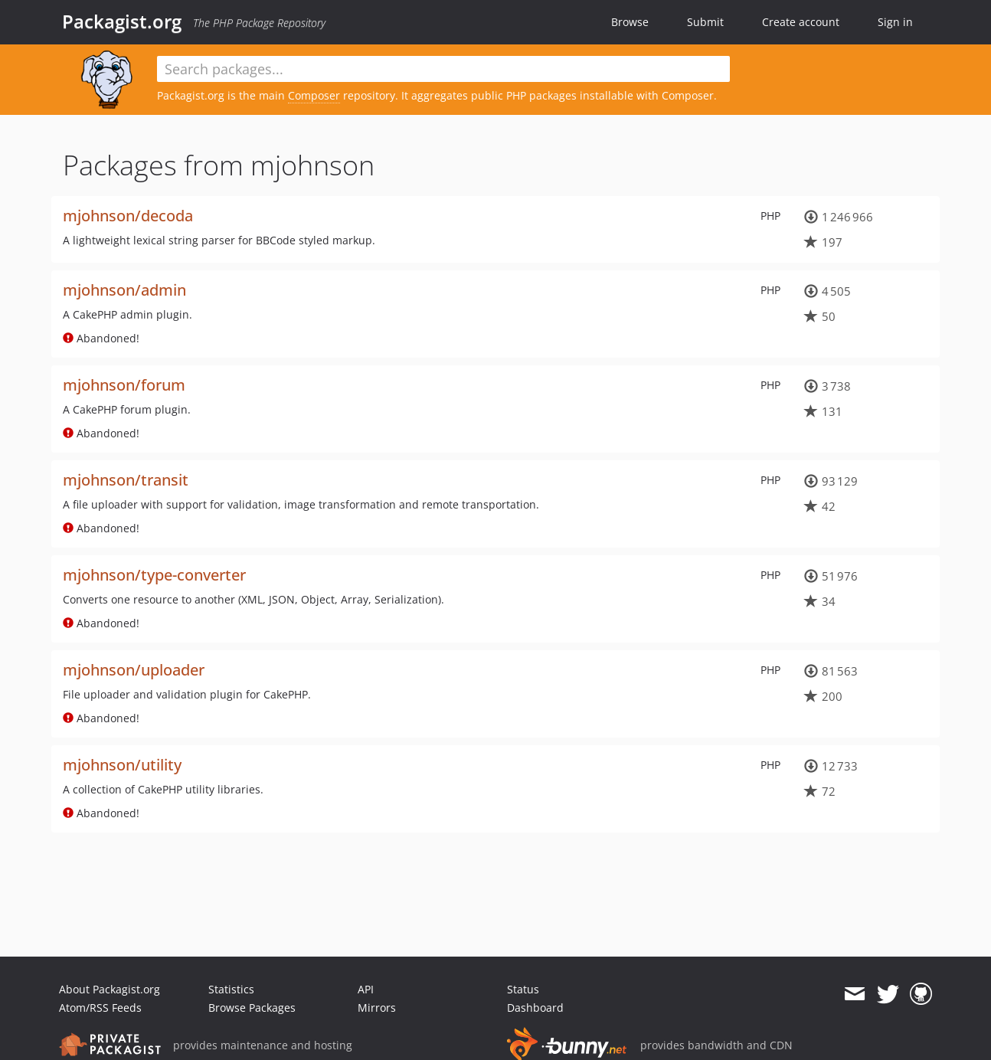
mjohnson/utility (122, 764)
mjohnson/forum (124, 385)
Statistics (231, 989)
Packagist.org (122, 21)
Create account (800, 22)
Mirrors (377, 1007)
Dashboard (535, 1007)
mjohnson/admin (124, 290)
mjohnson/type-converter (154, 574)
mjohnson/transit (125, 479)
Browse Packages (252, 1007)
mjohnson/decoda (128, 215)
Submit (705, 22)
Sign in (895, 22)
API (366, 989)
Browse (630, 22)
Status (523, 989)
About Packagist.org (109, 989)
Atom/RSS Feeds (100, 1007)
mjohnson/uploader (133, 669)
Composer (314, 95)
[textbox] (443, 69)
